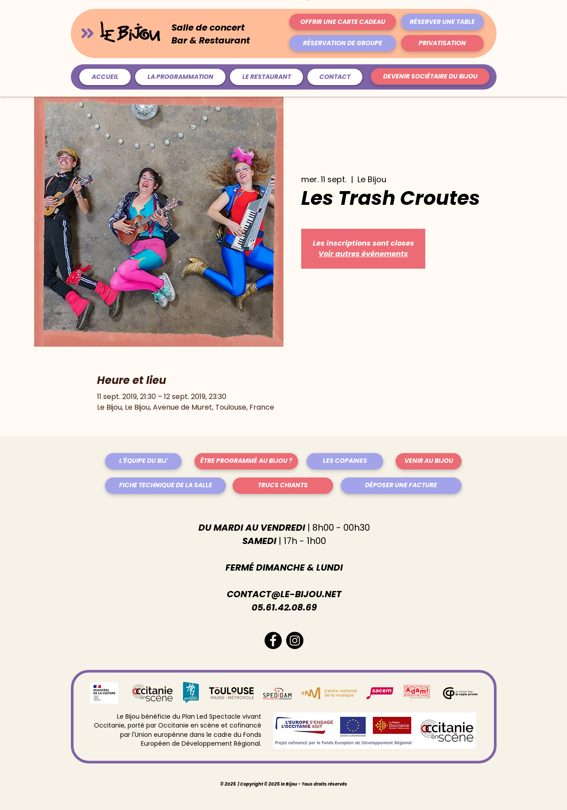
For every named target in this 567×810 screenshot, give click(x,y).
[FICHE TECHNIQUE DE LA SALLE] (165, 485)
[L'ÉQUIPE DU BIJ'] (143, 461)
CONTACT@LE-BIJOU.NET (284, 594)
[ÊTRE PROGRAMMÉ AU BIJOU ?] (246, 461)
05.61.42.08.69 (284, 607)
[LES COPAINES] (345, 461)
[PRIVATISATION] (442, 43)
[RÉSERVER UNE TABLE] (442, 22)
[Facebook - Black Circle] (273, 640)
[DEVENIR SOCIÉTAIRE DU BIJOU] (430, 76)
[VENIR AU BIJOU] (429, 461)
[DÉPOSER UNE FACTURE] (401, 485)
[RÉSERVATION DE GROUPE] (342, 43)
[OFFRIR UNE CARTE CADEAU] (342, 22)
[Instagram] (294, 640)
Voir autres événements (363, 254)
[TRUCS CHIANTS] (283, 485)
